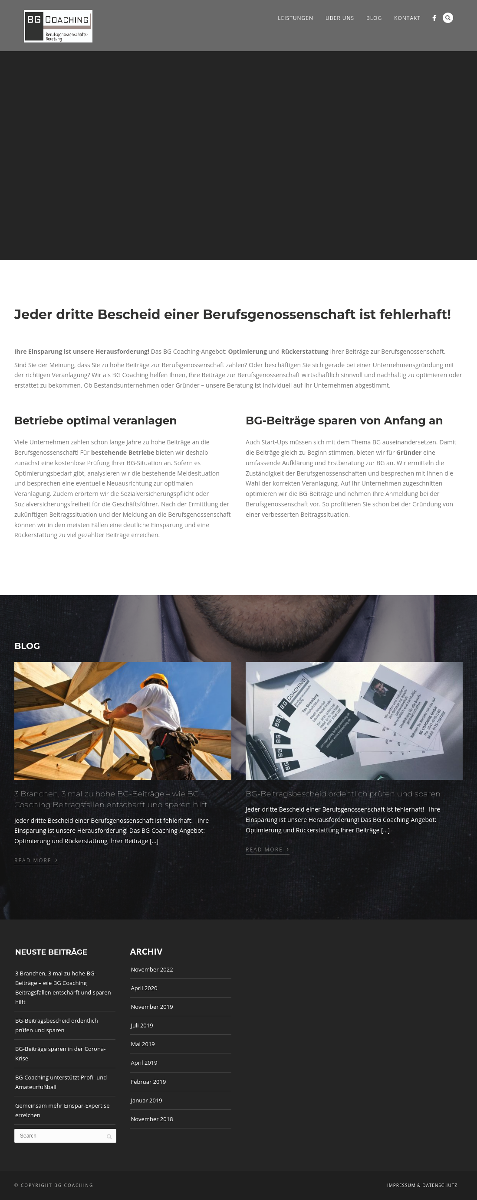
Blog (374, 18)
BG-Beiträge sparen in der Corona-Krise (60, 1053)
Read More (36, 859)
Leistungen (295, 18)
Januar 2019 (146, 1100)
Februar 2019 (148, 1082)
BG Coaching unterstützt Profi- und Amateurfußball (61, 1082)
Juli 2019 (142, 1025)
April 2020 (144, 988)
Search (448, 18)
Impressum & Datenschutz (422, 1185)
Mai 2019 (143, 1044)
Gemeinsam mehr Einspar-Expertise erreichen (62, 1110)
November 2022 (152, 969)
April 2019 (144, 1062)
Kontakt (407, 18)
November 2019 (152, 1007)
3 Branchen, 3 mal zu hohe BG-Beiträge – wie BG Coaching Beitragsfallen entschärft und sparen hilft (63, 987)
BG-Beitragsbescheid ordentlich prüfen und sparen (343, 794)
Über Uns (340, 18)
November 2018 (152, 1119)
